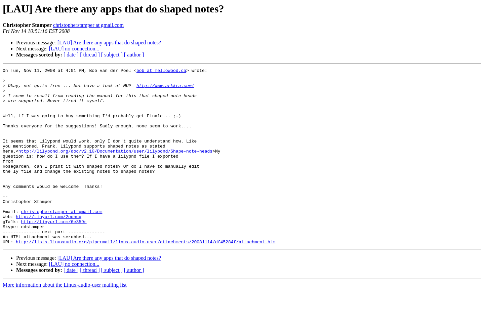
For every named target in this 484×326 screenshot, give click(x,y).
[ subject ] (112, 54)
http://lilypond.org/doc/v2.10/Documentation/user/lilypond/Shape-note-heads (115, 168)
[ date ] (71, 54)
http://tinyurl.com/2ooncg (48, 247)
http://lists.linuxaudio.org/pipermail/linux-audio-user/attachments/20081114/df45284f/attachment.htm (145, 277)
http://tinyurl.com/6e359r (54, 253)
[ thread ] (90, 54)
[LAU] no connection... (74, 48)
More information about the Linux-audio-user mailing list (65, 320)
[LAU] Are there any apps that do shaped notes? (109, 42)
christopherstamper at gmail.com (88, 25)
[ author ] (134, 54)
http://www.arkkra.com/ (165, 89)
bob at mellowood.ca (161, 71)
